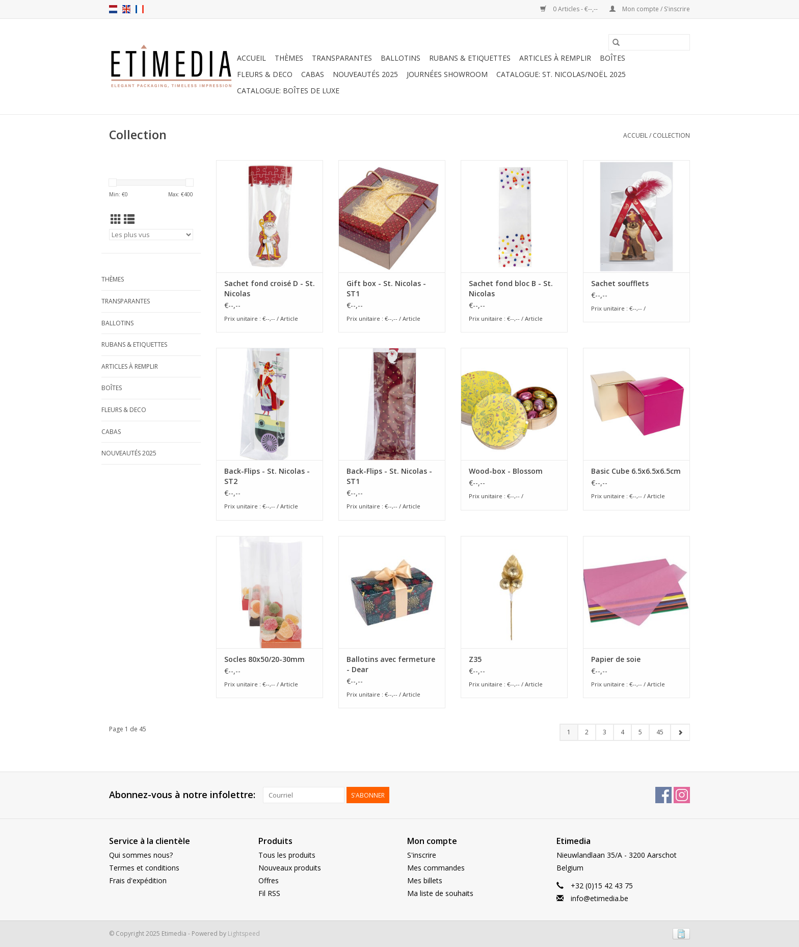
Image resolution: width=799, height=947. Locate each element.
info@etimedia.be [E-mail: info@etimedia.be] (599, 898)
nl (113, 9)
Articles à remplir (555, 58)
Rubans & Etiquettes (470, 58)
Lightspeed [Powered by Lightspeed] (244, 933)
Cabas (312, 74)
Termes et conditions (144, 868)
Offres (268, 880)
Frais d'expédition (138, 880)
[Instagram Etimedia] (682, 795)
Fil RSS (269, 893)
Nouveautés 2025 (365, 74)
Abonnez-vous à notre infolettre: (182, 794)
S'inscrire (421, 855)
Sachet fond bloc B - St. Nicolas (511, 288)
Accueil (251, 58)
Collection (671, 135)
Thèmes (289, 58)
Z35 (475, 659)
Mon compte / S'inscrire (649, 9)
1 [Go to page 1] (569, 732)
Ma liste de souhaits (440, 893)
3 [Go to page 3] (604, 732)
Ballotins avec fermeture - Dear (391, 664)
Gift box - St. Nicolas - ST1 (386, 288)
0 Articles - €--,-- (569, 9)
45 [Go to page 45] (659, 732)
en (126, 9)
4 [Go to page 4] (622, 732)
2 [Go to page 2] (587, 732)
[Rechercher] (649, 42)
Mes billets (424, 880)
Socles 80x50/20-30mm (264, 659)
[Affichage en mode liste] (129, 219)
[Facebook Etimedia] (663, 795)
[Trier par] (151, 234)
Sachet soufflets (620, 283)
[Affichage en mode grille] (116, 219)
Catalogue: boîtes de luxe (288, 90)
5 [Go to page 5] (640, 732)
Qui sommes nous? (141, 855)
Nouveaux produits (289, 868)
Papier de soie (616, 659)
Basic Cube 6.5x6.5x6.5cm (636, 471)
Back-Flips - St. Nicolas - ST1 (389, 476)
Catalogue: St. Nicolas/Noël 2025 (561, 74)
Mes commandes (436, 868)
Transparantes (342, 58)
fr (140, 9)
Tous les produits (286, 855)
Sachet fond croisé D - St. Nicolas (269, 288)
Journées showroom (447, 74)
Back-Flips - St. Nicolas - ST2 (267, 476)
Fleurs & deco (264, 74)
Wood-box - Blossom (506, 471)
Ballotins (400, 58)
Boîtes (612, 58)
